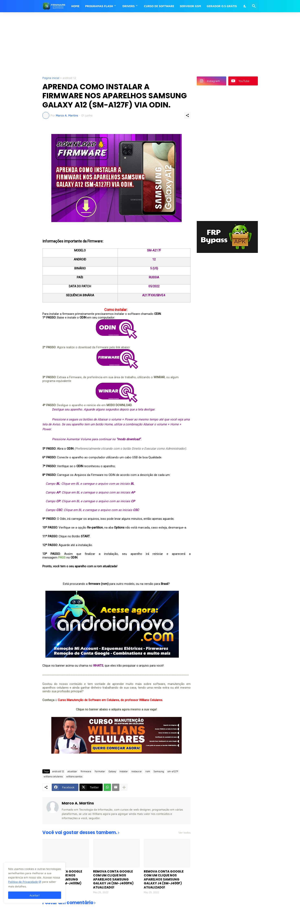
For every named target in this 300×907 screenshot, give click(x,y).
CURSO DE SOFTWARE (159, 6)
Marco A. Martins (78, 803)
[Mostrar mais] (124, 787)
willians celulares (53, 776)
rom (147, 771)
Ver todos (184, 832)
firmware (86, 771)
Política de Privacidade (23, 881)
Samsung (159, 771)
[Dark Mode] (245, 6)
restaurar (136, 771)
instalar (124, 771)
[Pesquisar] (254, 6)
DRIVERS (128, 6)
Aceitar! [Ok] (35, 895)
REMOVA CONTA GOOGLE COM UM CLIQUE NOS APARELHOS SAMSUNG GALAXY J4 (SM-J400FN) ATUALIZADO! (113, 879)
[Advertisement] (141, 43)
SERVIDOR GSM (190, 6)
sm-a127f (172, 771)
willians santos (74, 776)
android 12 (69, 78)
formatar (100, 771)
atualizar (72, 771)
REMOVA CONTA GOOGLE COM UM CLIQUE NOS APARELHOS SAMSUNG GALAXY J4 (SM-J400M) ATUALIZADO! (62, 879)
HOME (75, 6)
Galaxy (112, 771)
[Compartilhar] (187, 115)
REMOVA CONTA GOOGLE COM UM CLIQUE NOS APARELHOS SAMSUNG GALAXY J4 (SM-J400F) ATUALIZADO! (164, 879)
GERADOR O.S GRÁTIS (222, 6)
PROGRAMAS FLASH (99, 6)
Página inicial (50, 78)
